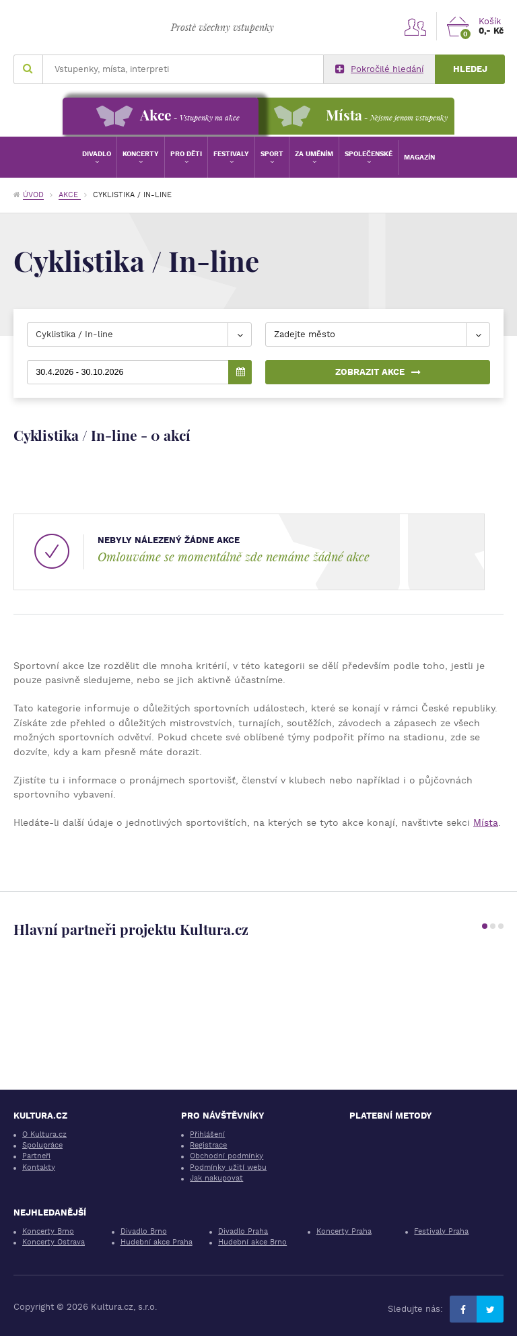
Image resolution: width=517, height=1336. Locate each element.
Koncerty (141, 153)
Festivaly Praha (441, 1231)
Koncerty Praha (344, 1231)
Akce (70, 194)
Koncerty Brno (48, 1231)
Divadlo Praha (243, 1231)
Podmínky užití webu (228, 1167)
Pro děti (186, 153)
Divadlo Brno (143, 1231)
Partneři (36, 1156)
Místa (485, 822)
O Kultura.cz (44, 1134)
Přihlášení (207, 1134)
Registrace (208, 1145)
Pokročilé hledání (379, 69)
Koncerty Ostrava (53, 1242)
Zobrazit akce (378, 372)
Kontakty (38, 1167)
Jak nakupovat (216, 1178)
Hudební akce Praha (156, 1242)
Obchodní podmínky (226, 1156)
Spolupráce (42, 1145)
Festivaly (231, 153)
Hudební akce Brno (252, 1242)
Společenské (368, 153)
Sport (272, 153)
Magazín (419, 157)
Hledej (470, 69)
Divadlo (96, 153)
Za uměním (314, 153)
